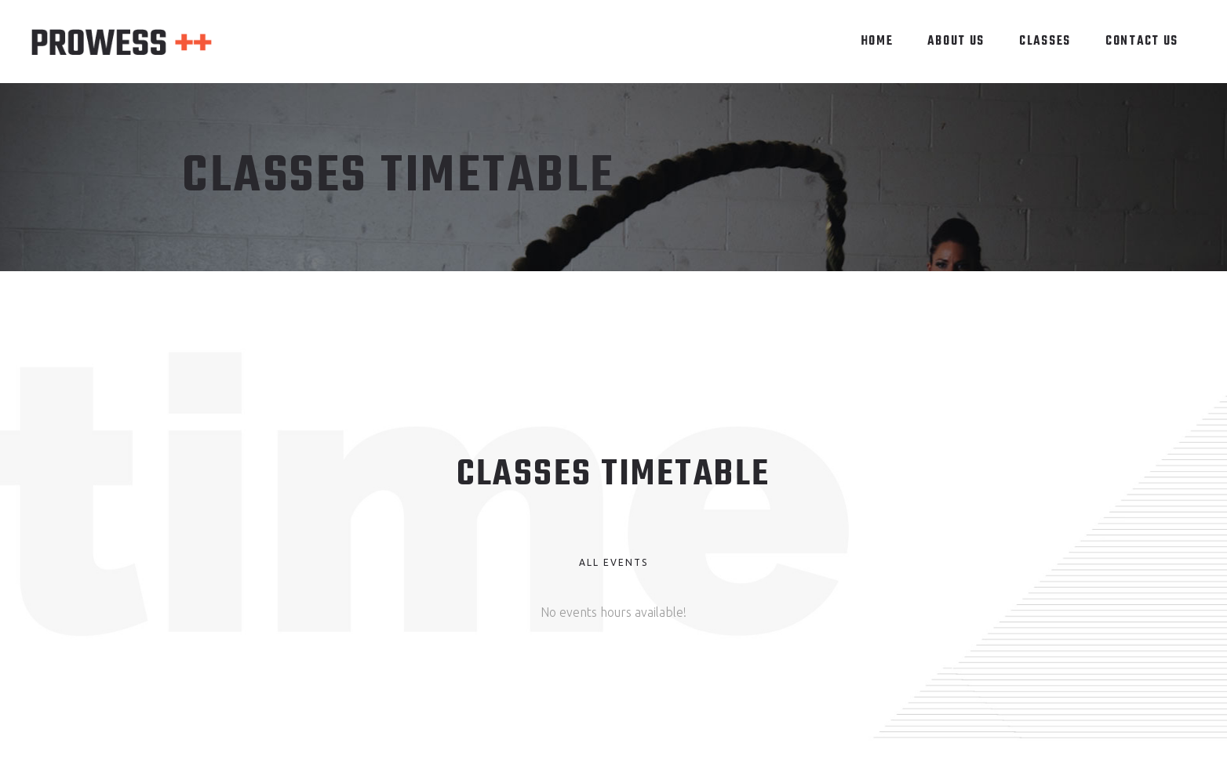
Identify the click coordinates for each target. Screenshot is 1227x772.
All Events (613, 562)
